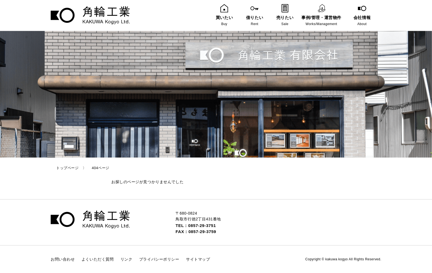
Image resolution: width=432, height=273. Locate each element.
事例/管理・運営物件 (321, 15)
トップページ (67, 168)
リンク (126, 259)
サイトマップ (198, 259)
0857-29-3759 (202, 231)
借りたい (254, 15)
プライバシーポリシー (159, 259)
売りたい (285, 15)
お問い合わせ (63, 259)
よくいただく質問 (98, 259)
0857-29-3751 (202, 225)
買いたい (224, 15)
